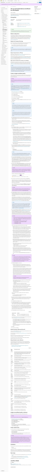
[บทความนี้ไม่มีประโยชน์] (40, 13)
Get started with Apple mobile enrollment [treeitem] (4, 20)
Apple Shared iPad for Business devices (26, 210)
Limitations (18, 354)
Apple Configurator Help (25, 190)
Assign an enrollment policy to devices (37, 9)
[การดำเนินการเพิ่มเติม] (30, 6)
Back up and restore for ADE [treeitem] (4, 48)
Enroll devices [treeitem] (3, 13)
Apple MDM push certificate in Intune (22, 26)
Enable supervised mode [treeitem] (4, 49)
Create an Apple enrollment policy (38, 8)
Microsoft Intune (14, 6)
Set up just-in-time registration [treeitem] (4, 35)
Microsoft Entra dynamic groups (17, 331)
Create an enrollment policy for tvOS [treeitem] (5, 31)
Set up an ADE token (25, 456)
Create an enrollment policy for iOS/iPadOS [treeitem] (5, 29)
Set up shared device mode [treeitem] (5, 37)
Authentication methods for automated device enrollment (24, 146)
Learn (11, 6)
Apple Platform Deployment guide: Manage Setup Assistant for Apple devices (20, 345)
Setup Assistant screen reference (17, 317)
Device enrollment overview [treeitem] (4, 14)
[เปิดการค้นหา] (38, 0)
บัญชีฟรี (40, 2)
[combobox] (4, 7)
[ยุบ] (7, 6)
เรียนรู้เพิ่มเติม (23, 458)
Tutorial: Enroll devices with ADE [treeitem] (5, 40)
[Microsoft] (1, 0)
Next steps (36, 11)
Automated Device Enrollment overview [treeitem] (4, 24)
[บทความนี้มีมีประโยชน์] (39, 13)
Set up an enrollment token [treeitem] (5, 26)
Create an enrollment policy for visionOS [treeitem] (5, 33)
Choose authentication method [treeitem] (5, 27)
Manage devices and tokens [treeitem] (4, 39)
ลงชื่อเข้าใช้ (40, 0)
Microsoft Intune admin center (15, 91)
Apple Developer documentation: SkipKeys (16, 346)
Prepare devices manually (18, 200)
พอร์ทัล (38, 2)
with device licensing (21, 54)
